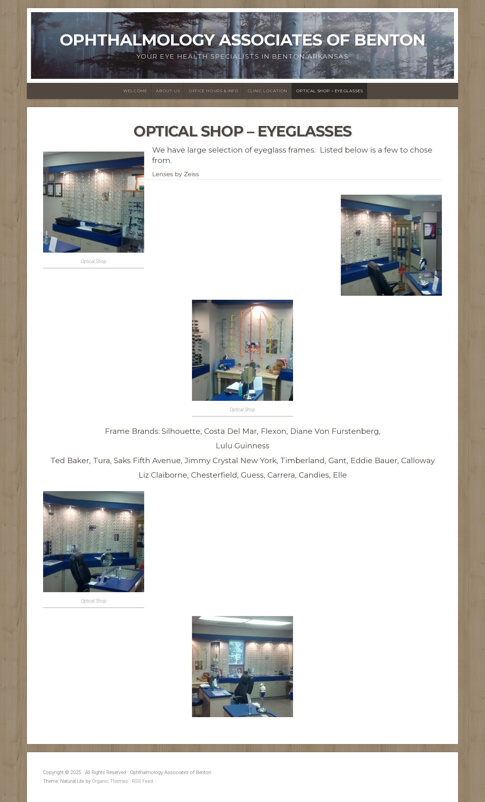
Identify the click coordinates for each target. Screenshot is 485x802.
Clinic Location (267, 90)
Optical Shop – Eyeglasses (329, 90)
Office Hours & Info (213, 90)
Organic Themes (110, 781)
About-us (168, 90)
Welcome (135, 90)
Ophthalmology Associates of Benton (242, 40)
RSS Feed (142, 781)
